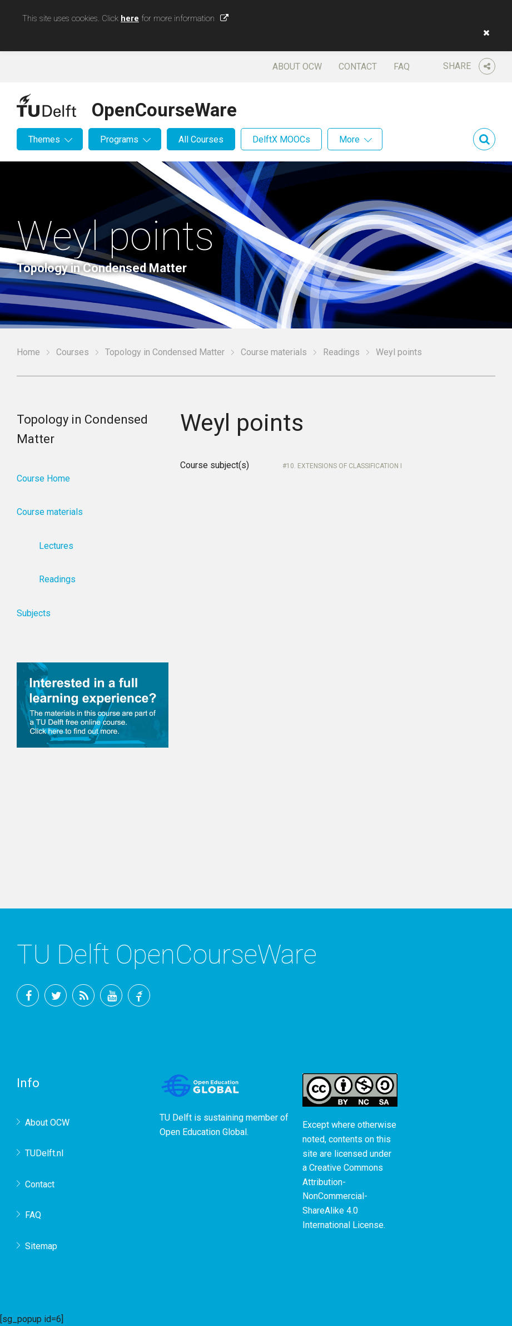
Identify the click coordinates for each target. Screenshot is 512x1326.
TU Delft (139, 995)
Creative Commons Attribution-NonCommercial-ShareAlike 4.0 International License (343, 1196)
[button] (484, 33)
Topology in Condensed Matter (165, 352)
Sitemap (41, 1246)
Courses (72, 352)
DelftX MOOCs (281, 139)
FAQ (402, 66)
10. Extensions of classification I (344, 466)
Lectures (56, 546)
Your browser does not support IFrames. (337, 662)
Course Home (43, 478)
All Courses (200, 139)
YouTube (111, 995)
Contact (358, 66)
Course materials (274, 352)
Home (28, 352)
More (349, 139)
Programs (119, 139)
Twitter (55, 995)
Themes (44, 139)
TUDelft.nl (44, 1153)
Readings (341, 352)
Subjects (34, 613)
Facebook (28, 995)
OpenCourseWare (164, 108)
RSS (83, 995)
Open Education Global (203, 1132)
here (130, 18)
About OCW (297, 66)
